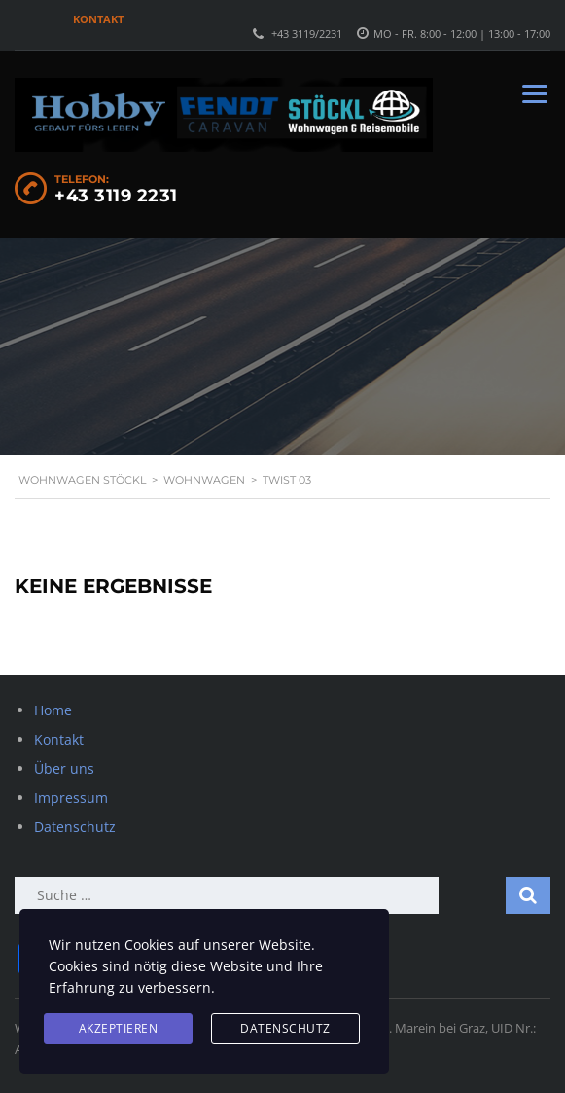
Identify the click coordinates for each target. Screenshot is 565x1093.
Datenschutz (75, 827)
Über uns (64, 768)
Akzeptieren (119, 1028)
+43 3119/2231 (306, 33)
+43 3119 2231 (116, 195)
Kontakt (98, 19)
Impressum (71, 797)
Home (53, 710)
